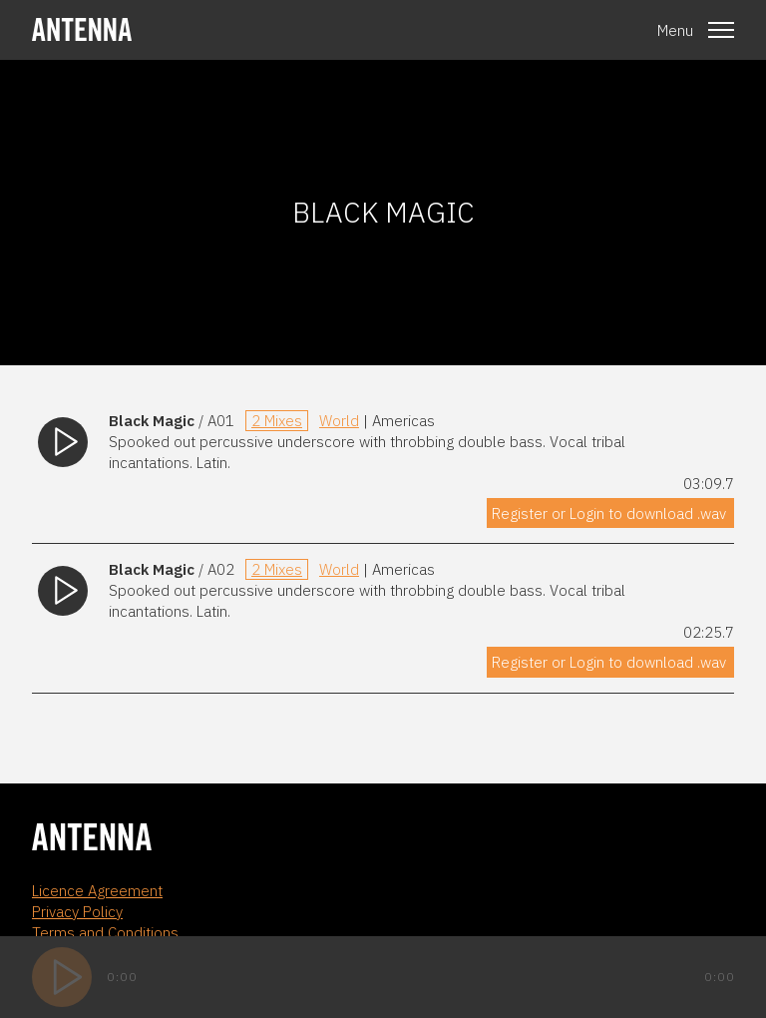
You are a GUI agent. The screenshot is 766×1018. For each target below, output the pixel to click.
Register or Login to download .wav (609, 513)
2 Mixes (276, 420)
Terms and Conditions (105, 932)
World (339, 420)
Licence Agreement (97, 890)
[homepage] (82, 29)
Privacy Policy (77, 911)
